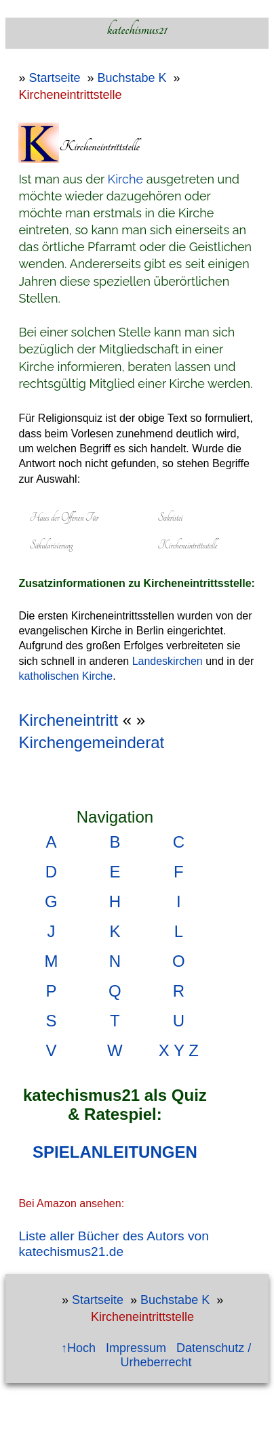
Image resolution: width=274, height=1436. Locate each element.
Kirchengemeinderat (91, 742)
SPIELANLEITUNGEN (115, 1152)
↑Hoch (78, 1348)
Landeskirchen (167, 661)
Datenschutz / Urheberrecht (186, 1355)
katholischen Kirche (65, 676)
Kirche (125, 179)
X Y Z (179, 1050)
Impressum (136, 1348)
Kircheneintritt (68, 720)
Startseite (54, 78)
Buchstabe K (131, 78)
